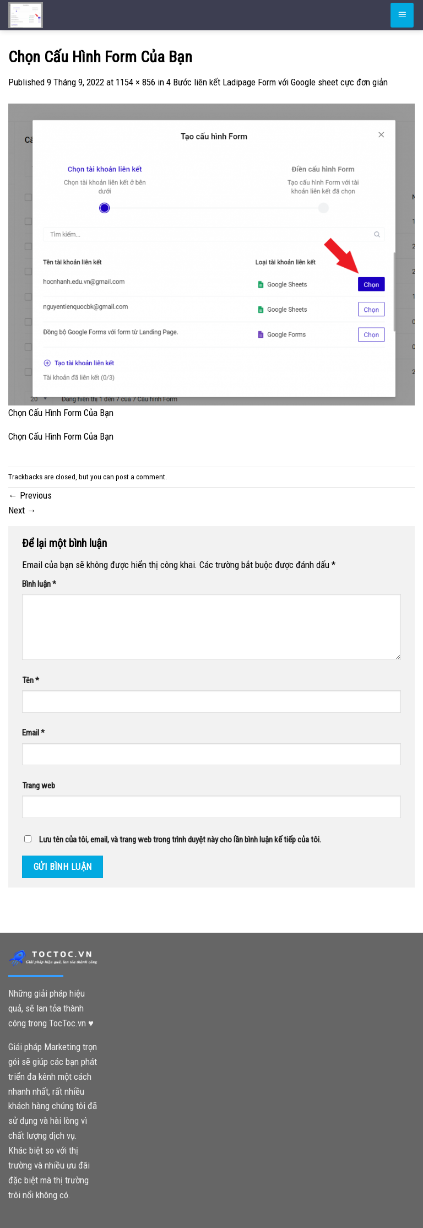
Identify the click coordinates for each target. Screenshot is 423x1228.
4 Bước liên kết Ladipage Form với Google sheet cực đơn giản (277, 82)
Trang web (38, 786)
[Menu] (402, 15)
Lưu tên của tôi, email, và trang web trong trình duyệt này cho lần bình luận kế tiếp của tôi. (180, 840)
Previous (30, 495)
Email (33, 733)
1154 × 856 (135, 82)
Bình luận (39, 584)
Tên (30, 680)
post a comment (140, 477)
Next (22, 510)
